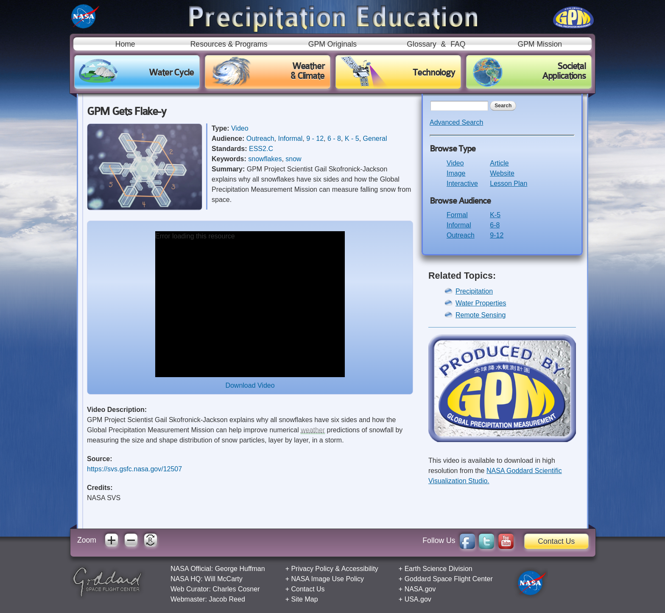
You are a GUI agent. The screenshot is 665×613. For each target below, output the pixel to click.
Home (125, 44)
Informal (290, 138)
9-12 (496, 235)
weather (313, 430)
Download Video (249, 385)
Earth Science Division (438, 568)
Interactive (462, 183)
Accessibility (359, 568)
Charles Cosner (236, 589)
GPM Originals (332, 44)
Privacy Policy (312, 568)
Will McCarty (223, 578)
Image (456, 173)
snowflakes (265, 158)
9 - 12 (315, 138)
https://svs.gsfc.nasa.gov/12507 (134, 469)
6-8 (495, 225)
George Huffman (240, 568)
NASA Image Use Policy (327, 578)
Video (240, 128)
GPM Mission (539, 44)
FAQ (457, 44)
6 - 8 (334, 138)
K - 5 (352, 138)
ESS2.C (261, 148)
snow (293, 158)
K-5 (495, 214)
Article (499, 163)
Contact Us (556, 541)
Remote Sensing (480, 315)
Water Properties (480, 303)
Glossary (421, 44)
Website (502, 173)
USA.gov (418, 599)
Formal (457, 214)
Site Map (304, 599)
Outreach (260, 138)
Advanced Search (456, 122)
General (375, 138)
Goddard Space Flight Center (449, 578)
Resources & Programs (229, 44)
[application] (250, 304)
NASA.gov (420, 589)
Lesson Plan (508, 183)
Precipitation (474, 291)
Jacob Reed (227, 599)
